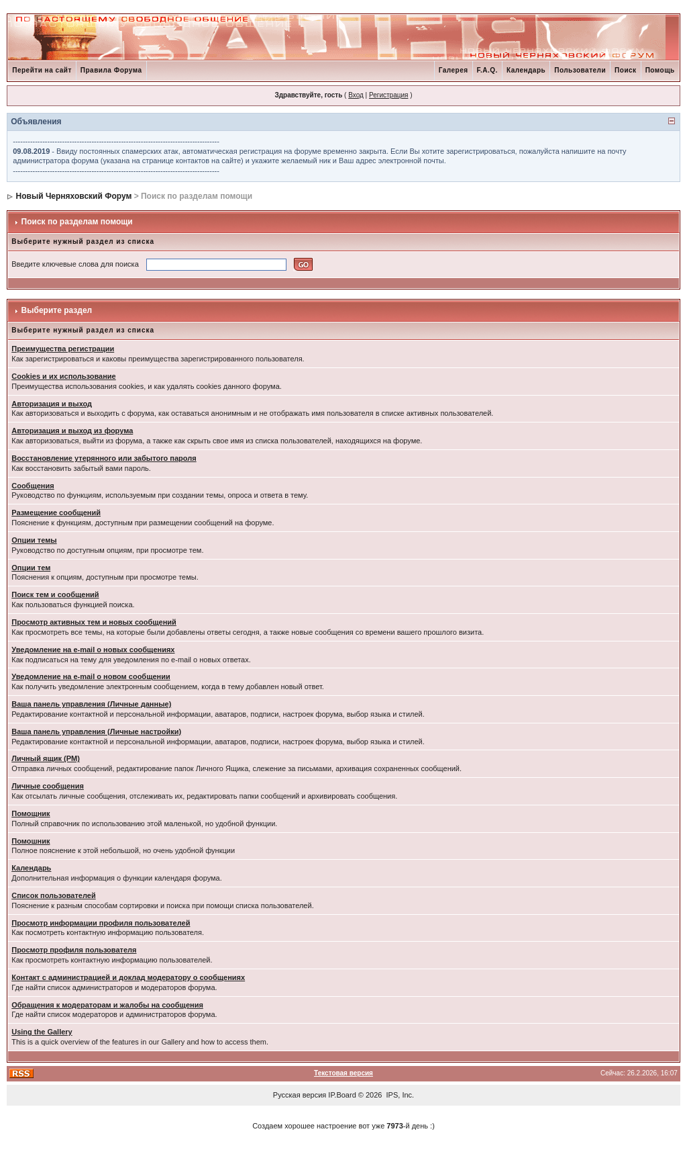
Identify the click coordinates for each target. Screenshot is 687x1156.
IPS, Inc (399, 1095)
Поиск (626, 70)
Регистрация (388, 95)
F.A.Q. (487, 70)
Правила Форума (111, 70)
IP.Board (342, 1095)
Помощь (660, 70)
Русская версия (299, 1095)
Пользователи (580, 70)
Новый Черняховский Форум (74, 196)
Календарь (526, 70)
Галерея (453, 70)
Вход (356, 95)
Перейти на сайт (42, 70)
